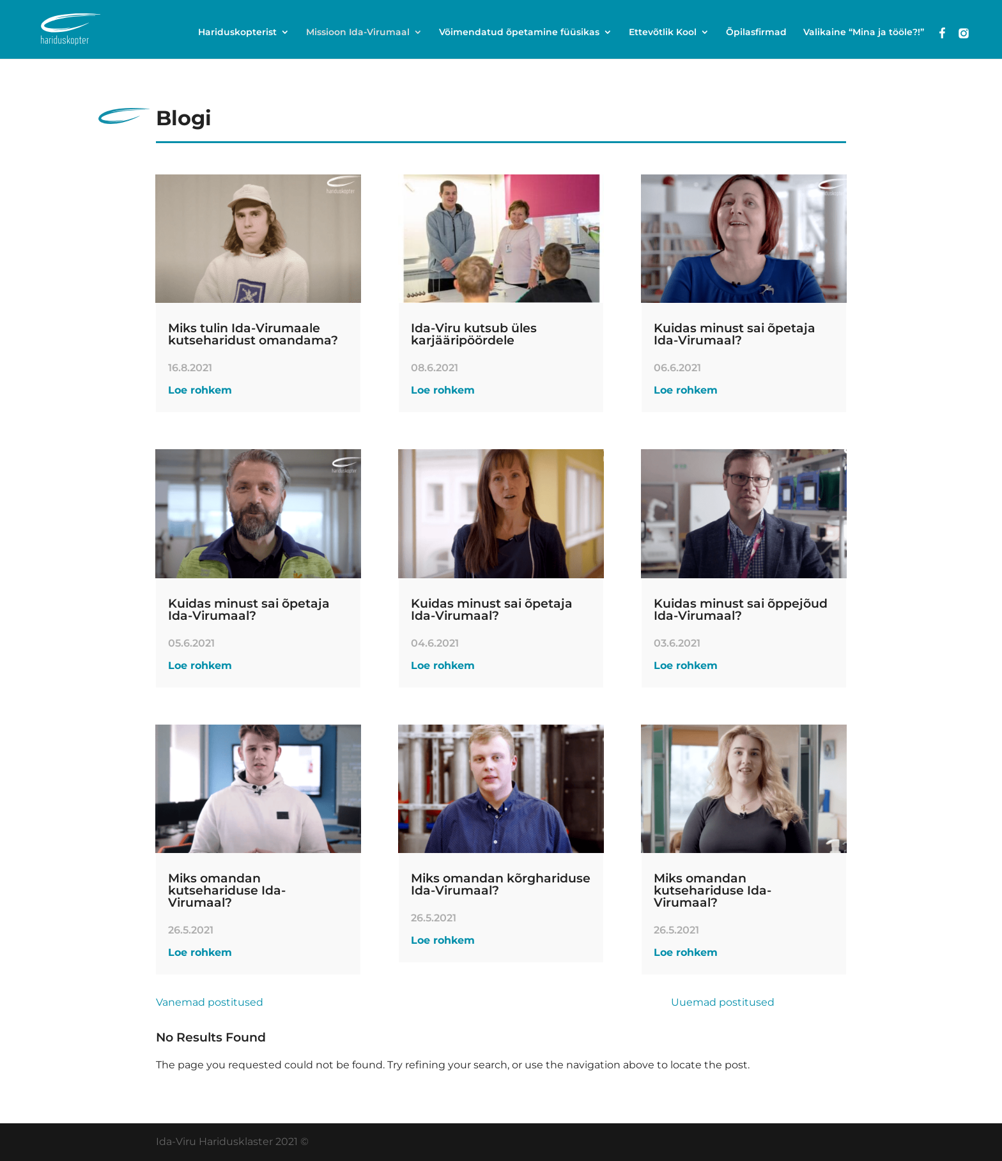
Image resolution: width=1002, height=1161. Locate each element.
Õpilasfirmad (756, 32)
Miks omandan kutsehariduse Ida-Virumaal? (227, 890)
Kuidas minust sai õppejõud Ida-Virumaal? (741, 609)
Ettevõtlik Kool (663, 32)
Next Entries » (810, 1002)
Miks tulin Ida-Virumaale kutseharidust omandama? (253, 334)
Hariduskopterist (237, 32)
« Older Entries (300, 1002)
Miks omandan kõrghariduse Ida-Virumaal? (500, 884)
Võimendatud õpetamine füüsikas (519, 32)
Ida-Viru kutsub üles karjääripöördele (474, 334)
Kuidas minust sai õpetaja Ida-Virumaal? (249, 609)
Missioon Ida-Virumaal (358, 32)
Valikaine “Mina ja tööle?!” (863, 32)
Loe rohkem (200, 390)
